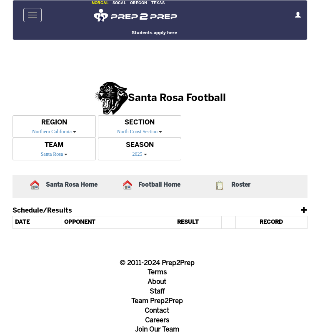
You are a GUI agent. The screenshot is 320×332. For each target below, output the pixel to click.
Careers (157, 320)
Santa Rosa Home (72, 185)
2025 (137, 154)
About (157, 282)
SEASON (140, 145)
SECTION (140, 122)
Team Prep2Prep (157, 301)
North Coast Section (137, 131)
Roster (240, 185)
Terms (157, 272)
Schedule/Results (42, 211)
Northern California (52, 131)
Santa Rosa (52, 154)
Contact (157, 311)
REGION (54, 122)
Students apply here (154, 33)
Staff (157, 292)
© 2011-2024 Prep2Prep (157, 263)
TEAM (54, 145)
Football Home (159, 185)
